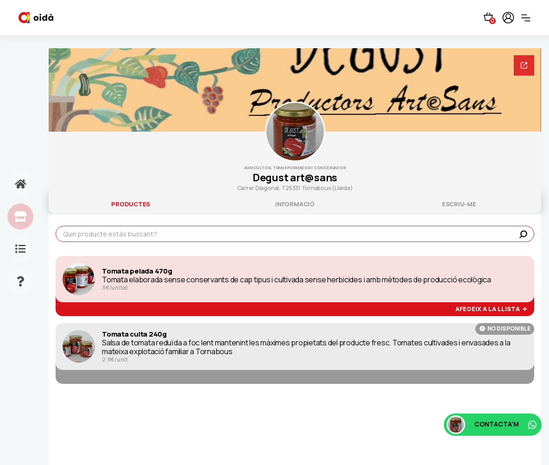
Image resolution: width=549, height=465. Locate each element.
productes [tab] (130, 204)
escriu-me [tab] (459, 204)
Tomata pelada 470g (137, 271)
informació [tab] (295, 204)
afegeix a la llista (491, 309)
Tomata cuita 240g (134, 334)
